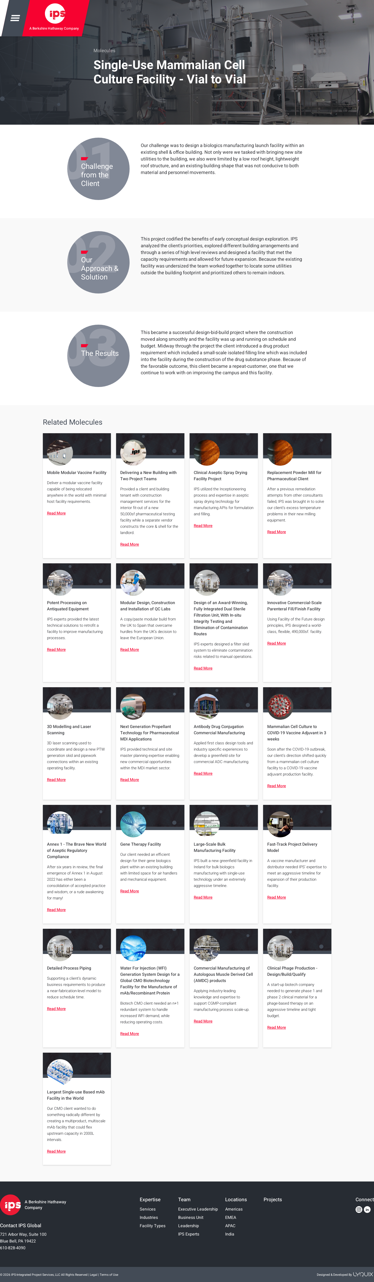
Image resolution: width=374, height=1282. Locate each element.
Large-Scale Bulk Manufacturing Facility (215, 847)
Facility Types (152, 1226)
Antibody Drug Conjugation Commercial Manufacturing (219, 730)
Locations (236, 1199)
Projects (273, 1199)
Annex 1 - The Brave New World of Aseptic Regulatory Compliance (76, 850)
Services (148, 1209)
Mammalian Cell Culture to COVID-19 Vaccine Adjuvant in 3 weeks (296, 733)
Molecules (104, 50)
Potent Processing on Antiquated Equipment (68, 606)
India (229, 1234)
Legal (93, 1274)
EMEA (230, 1217)
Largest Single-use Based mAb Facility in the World (76, 1095)
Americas (234, 1209)
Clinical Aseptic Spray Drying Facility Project (220, 476)
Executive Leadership (198, 1209)
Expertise (150, 1199)
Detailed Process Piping (69, 968)
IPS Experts (188, 1234)
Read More (56, 513)
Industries (149, 1217)
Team (184, 1199)
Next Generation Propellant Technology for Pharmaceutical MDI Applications (149, 733)
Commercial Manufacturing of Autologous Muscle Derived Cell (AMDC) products (223, 974)
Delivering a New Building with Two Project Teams (148, 476)
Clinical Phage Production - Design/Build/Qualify (292, 971)
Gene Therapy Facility (140, 844)
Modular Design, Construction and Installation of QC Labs (147, 606)
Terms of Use (109, 1274)
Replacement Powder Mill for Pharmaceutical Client (294, 476)
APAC (230, 1226)
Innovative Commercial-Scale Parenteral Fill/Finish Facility (294, 606)
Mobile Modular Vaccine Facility (76, 473)
